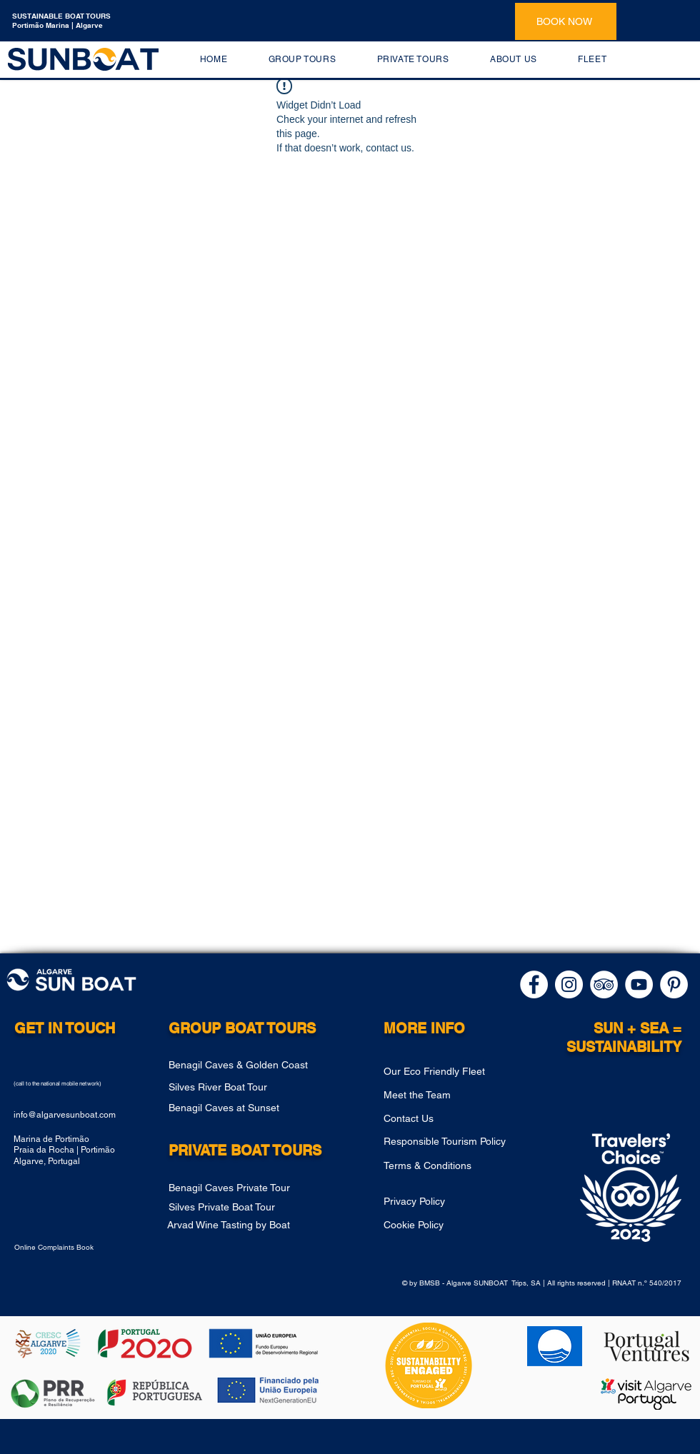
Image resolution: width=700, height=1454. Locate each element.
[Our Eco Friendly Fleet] (455, 1072)
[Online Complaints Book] (67, 1247)
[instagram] (569, 984)
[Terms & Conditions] (470, 1165)
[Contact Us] (455, 1118)
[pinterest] (674, 984)
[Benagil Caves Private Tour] (255, 1187)
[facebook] (534, 984)
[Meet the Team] (455, 1095)
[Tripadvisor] (604, 984)
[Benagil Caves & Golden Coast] (255, 1065)
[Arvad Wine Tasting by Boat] (253, 1225)
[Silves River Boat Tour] (255, 1087)
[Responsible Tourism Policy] (470, 1141)
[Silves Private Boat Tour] (267, 1207)
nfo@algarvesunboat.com (66, 1115)
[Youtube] (639, 984)
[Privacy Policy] (455, 1201)
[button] (302, 59)
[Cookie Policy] (455, 1225)
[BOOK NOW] (565, 21)
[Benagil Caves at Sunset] (264, 1107)
